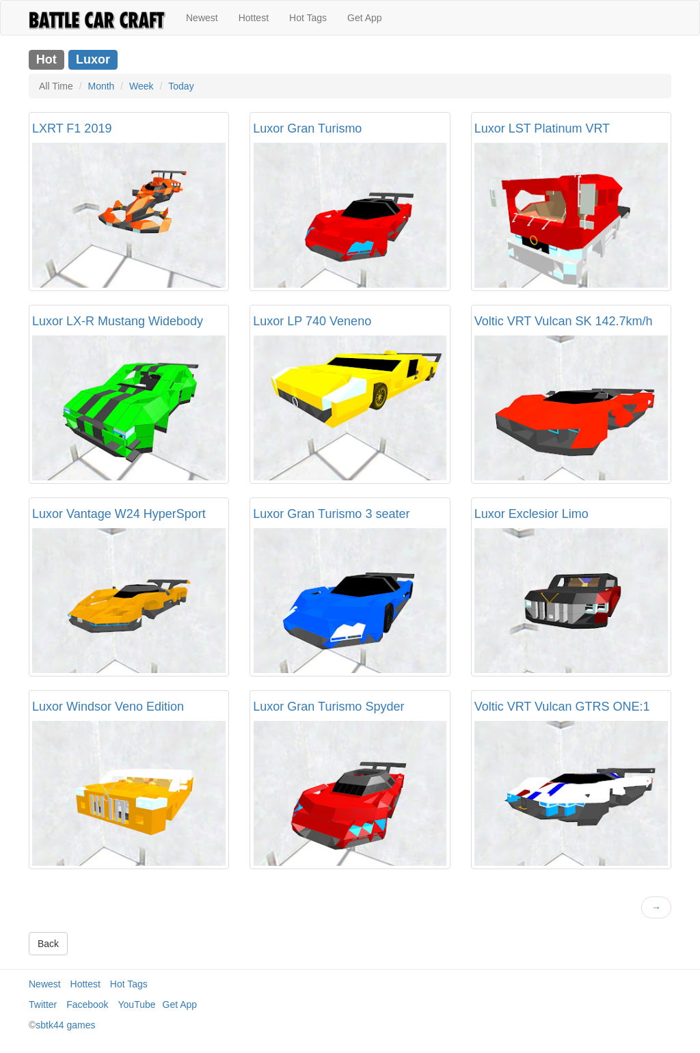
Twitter (43, 1004)
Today (180, 86)
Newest (202, 17)
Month (101, 86)
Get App (364, 17)
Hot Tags (308, 17)
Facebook (87, 1004)
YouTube (137, 1004)
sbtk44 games (65, 1025)
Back (48, 943)
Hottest (254, 17)
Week (141, 86)
